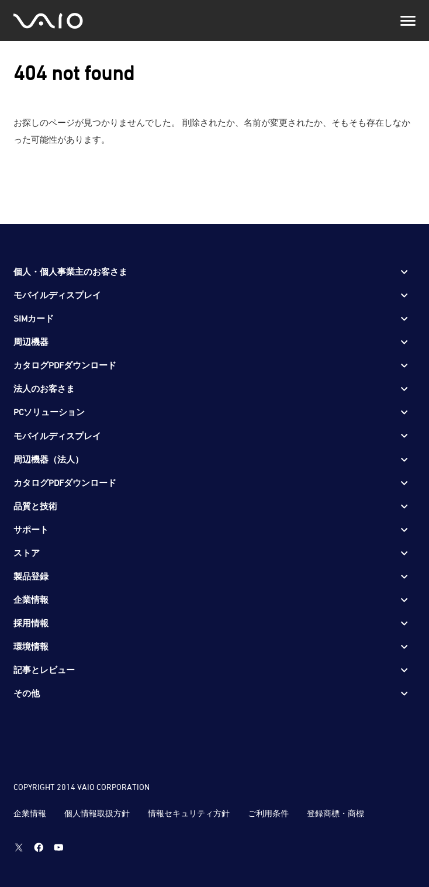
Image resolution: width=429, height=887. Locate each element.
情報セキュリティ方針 (189, 813)
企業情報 (29, 813)
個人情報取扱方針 (97, 813)
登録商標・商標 (335, 813)
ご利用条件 (268, 813)
